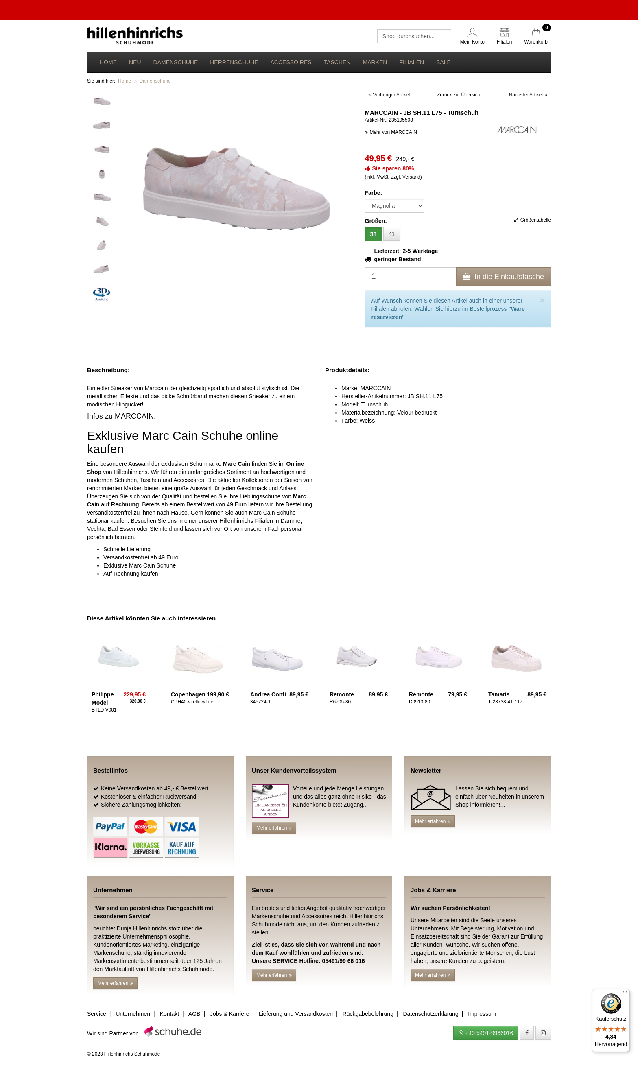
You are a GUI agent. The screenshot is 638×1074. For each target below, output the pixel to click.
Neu (135, 62)
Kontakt (169, 1014)
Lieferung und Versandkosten (296, 1014)
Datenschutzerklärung (430, 1014)
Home (108, 62)
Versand (411, 177)
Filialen (411, 62)
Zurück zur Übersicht (459, 95)
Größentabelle (532, 220)
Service (96, 1014)
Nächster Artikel (528, 95)
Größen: (376, 221)
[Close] (542, 300)
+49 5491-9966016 (486, 1033)
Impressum (482, 1014)
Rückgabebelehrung (368, 1014)
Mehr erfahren (274, 828)
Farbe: (373, 193)
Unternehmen (133, 1014)
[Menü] (625, 994)
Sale (443, 62)
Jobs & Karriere (229, 1014)
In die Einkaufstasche (503, 277)
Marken (375, 62)
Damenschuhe (175, 62)
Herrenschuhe (234, 62)
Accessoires (290, 62)
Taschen (337, 62)
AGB (194, 1014)
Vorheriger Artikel (389, 95)
